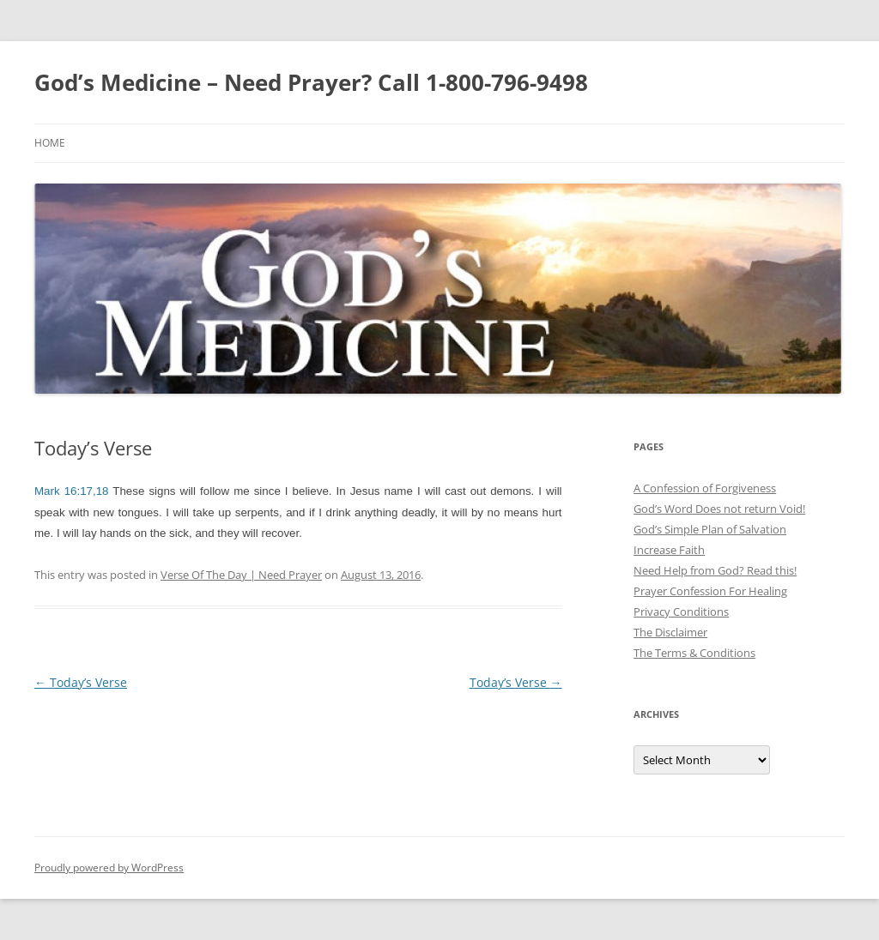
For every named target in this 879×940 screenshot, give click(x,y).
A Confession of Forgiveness (704, 488)
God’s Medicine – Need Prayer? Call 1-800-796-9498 (311, 82)
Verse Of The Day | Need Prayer (241, 574)
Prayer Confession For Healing (710, 591)
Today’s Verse (80, 682)
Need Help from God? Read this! (715, 570)
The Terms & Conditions (694, 652)
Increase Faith (669, 549)
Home (49, 143)
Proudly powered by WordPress (109, 867)
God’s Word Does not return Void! (719, 508)
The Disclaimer (670, 632)
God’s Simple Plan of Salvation (709, 529)
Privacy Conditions (681, 611)
